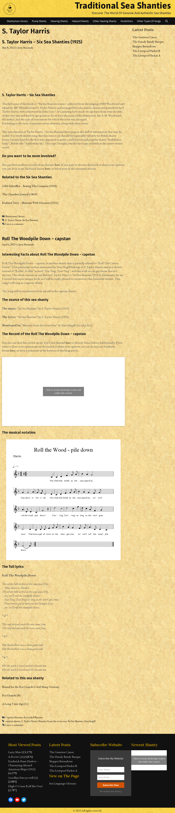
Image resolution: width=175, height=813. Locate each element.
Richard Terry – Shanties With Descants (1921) (30, 203)
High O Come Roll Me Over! (25, 786)
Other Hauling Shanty (104, 21)
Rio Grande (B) (11, 695)
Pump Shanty (39, 21)
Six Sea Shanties (30, 220)
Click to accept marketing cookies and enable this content (63, 391)
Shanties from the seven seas (52, 721)
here (57, 165)
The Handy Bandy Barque (148, 42)
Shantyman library (17, 21)
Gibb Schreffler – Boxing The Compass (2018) (29, 186)
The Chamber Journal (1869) (19, 194)
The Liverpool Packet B (146, 51)
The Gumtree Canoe (144, 37)
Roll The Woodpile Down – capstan (36, 238)
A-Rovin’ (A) (16, 757)
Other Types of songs (149, 21)
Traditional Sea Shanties (123, 5)
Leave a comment (14, 224)
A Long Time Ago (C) (15, 704)
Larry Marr (14, 752)
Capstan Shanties (14, 717)
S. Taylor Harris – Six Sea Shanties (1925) (42, 41)
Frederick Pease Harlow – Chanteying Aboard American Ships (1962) (23, 765)
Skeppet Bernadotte (144, 46)
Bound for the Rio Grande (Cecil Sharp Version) (30, 687)
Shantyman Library (15, 216)
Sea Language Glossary (62, 783)
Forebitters (127, 21)
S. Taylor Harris (13, 220)
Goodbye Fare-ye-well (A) (23, 778)
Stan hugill (89, 721)
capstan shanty (12, 721)
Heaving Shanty (59, 21)
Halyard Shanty (80, 21)
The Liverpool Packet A (146, 55)
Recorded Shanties (33, 717)
